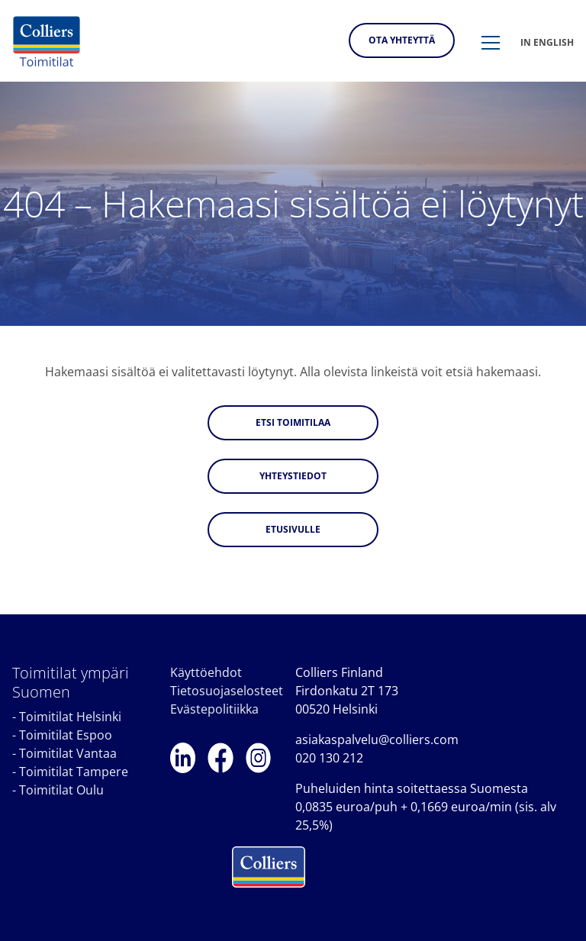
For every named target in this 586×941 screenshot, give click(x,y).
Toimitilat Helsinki (70, 716)
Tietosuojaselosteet (226, 690)
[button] (490, 43)
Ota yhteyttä (402, 40)
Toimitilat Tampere (73, 771)
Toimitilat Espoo (65, 735)
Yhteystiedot (293, 475)
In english (547, 42)
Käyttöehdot (206, 672)
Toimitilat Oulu (61, 789)
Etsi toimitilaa (293, 422)
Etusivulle (293, 529)
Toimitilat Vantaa (68, 753)
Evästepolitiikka (214, 709)
